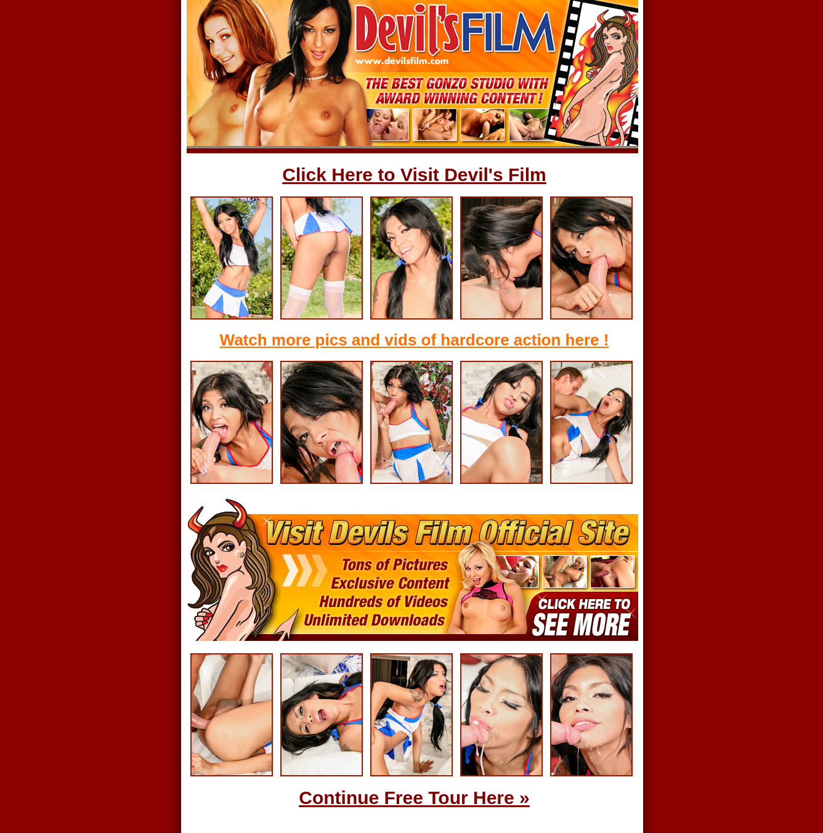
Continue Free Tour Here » (414, 797)
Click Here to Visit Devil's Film (414, 174)
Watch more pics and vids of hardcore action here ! (414, 340)
